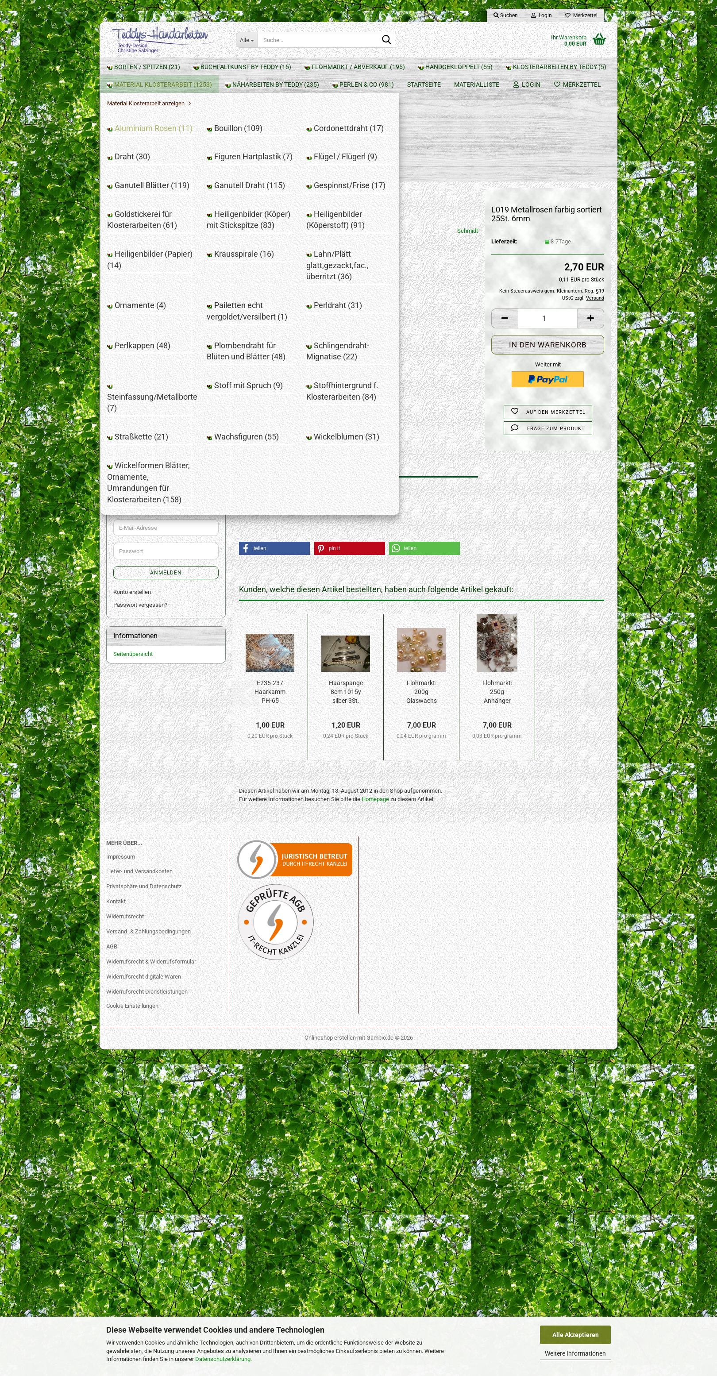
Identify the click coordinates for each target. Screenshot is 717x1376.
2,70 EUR (166, 936)
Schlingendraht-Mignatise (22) (163, 512)
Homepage (375, 701)
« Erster (252, 122)
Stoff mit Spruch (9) (150, 537)
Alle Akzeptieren (575, 1334)
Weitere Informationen (575, 1353)
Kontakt (116, 1228)
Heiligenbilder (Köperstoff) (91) (164, 373)
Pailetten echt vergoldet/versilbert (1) (168, 449)
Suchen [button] (505, 15)
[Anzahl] (548, 221)
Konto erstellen (132, 1064)
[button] (504, 221)
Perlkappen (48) (145, 478)
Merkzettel (581, 15)
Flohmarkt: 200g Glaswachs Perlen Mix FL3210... (421, 595)
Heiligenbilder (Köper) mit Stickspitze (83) (157, 357)
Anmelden (166, 738)
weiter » (309, 122)
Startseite (124, 66)
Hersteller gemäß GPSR (268, 405)
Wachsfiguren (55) (149, 583)
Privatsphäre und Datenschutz (143, 1213)
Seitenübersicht (133, 1126)
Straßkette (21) (145, 570)
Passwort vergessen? (140, 1076)
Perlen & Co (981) (143, 651)
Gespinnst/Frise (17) (151, 319)
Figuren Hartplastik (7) (153, 269)
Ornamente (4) (144, 432)
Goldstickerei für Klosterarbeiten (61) (166, 336)
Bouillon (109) (143, 230)
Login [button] (541, 15)
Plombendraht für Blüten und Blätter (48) (161, 495)
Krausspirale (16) (147, 399)
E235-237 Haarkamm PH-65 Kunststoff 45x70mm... (270, 595)
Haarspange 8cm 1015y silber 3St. (346, 594)
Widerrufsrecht (125, 1243)
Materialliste (176, 66)
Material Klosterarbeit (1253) (158, 190)
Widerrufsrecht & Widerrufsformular (151, 1288)
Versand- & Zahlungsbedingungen (148, 1258)
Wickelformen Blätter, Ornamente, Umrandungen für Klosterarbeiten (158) (168, 613)
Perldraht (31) (143, 466)
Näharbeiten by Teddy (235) (157, 632)
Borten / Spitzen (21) (147, 100)
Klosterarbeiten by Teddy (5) (157, 172)
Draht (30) (138, 256)
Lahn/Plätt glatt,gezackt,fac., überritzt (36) (162, 416)
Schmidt (467, 133)
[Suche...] (247, 40)
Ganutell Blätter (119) (152, 294)
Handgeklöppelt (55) (147, 154)
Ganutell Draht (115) (151, 307)
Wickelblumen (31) (149, 596)
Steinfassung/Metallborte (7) (162, 524)
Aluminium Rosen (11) (153, 218)
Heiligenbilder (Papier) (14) (159, 386)
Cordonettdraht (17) (150, 243)
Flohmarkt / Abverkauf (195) (158, 136)
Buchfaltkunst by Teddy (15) (157, 118)
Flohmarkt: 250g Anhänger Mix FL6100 (497, 595)
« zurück (280, 122)
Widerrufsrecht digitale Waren (143, 1303)
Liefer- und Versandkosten (139, 1198)
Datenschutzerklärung (223, 1359)
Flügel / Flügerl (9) (148, 281)
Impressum (120, 1182)
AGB (111, 1273)
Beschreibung (270, 366)
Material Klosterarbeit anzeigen (158, 205)
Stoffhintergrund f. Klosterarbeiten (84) (168, 554)
